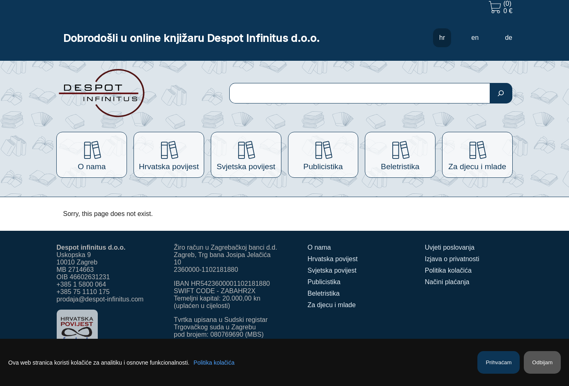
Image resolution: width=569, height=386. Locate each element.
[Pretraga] (501, 93)
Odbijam (542, 362)
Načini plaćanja (447, 281)
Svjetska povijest (332, 270)
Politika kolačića (448, 270)
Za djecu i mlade (332, 304)
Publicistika (324, 281)
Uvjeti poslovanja (450, 247)
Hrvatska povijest (333, 258)
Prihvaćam (498, 362)
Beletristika (324, 293)
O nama (319, 247)
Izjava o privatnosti (452, 258)
